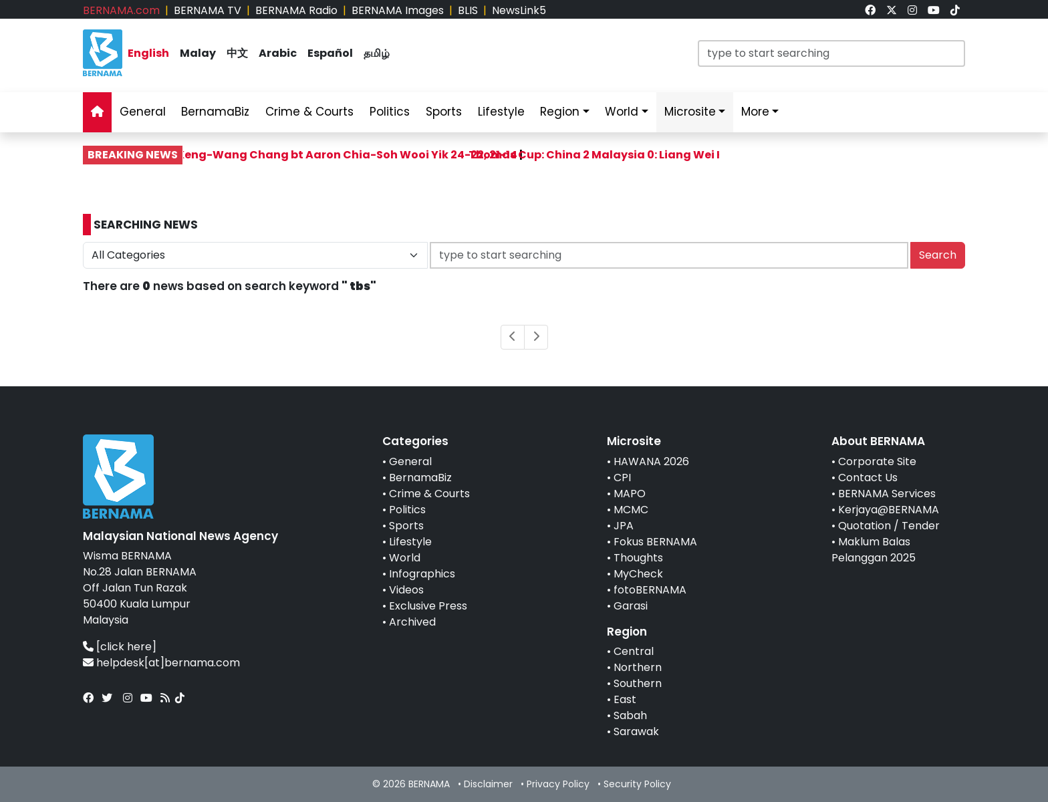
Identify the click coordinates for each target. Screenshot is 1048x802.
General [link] (143, 112)
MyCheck (638, 573)
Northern (638, 667)
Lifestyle (410, 541)
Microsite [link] (690, 112)
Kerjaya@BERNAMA (888, 509)
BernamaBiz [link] (215, 112)
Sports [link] (444, 112)
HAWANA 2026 (651, 461)
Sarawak (636, 731)
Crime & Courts (429, 493)
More (755, 112)
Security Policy (637, 784)
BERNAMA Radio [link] (296, 10)
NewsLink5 (519, 10)
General (410, 461)
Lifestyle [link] (501, 112)
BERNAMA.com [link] (121, 10)
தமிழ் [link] (377, 53)
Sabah (630, 715)
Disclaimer (488, 784)
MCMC (631, 509)
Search (937, 255)
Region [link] (559, 112)
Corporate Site (877, 461)
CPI (622, 477)
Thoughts (638, 557)
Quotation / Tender (889, 525)
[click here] (126, 646)
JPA (624, 525)
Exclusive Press (428, 606)
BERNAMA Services (887, 493)
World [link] (621, 112)
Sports (406, 525)
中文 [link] (237, 53)
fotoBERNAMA (650, 589)
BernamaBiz (420, 477)
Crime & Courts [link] (309, 112)
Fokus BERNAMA (655, 541)
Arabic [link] (278, 53)
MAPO (630, 493)
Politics (407, 509)
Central (634, 651)
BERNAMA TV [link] (207, 10)
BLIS (468, 10)
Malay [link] (198, 53)
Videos (406, 589)
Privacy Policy (558, 784)
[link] (870, 10)
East (625, 699)
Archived (412, 622)
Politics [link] (390, 112)
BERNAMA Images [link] (398, 10)
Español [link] (330, 53)
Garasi (631, 606)
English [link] (148, 53)
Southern (638, 683)
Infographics (422, 573)
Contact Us (868, 477)
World (404, 557)
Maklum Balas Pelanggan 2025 (873, 549)
